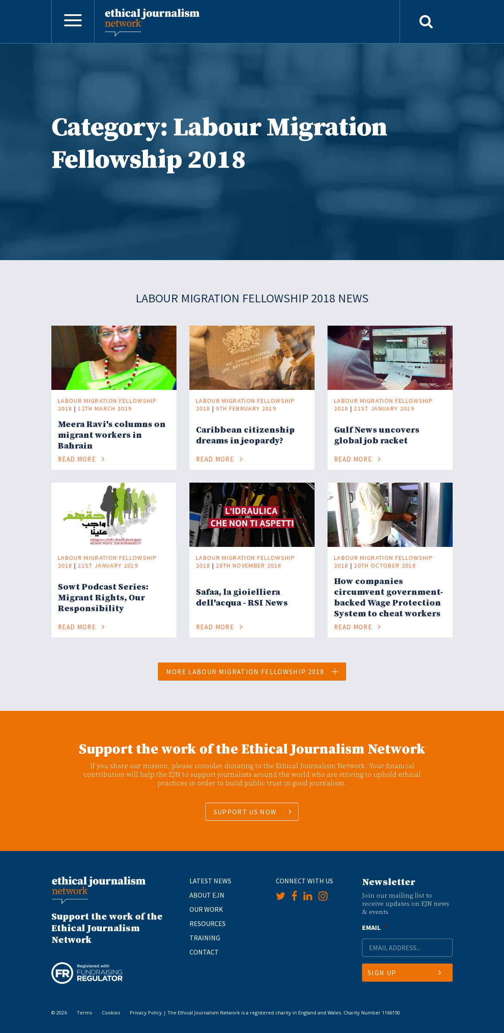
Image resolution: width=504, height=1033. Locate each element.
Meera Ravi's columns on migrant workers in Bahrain (112, 435)
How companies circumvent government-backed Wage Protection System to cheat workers (388, 597)
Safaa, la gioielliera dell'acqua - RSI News (242, 598)
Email (374, 927)
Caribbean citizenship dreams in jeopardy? (245, 435)
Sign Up (404, 972)
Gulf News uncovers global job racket (376, 435)
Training (204, 937)
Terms (84, 1012)
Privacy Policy (146, 1012)
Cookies (111, 1012)
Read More (81, 459)
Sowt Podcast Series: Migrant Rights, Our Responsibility (103, 598)
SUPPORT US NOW (245, 811)
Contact (204, 952)
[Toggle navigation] (72, 21)
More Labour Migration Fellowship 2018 (252, 671)
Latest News (210, 880)
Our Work (206, 909)
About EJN (206, 895)
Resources (207, 923)
